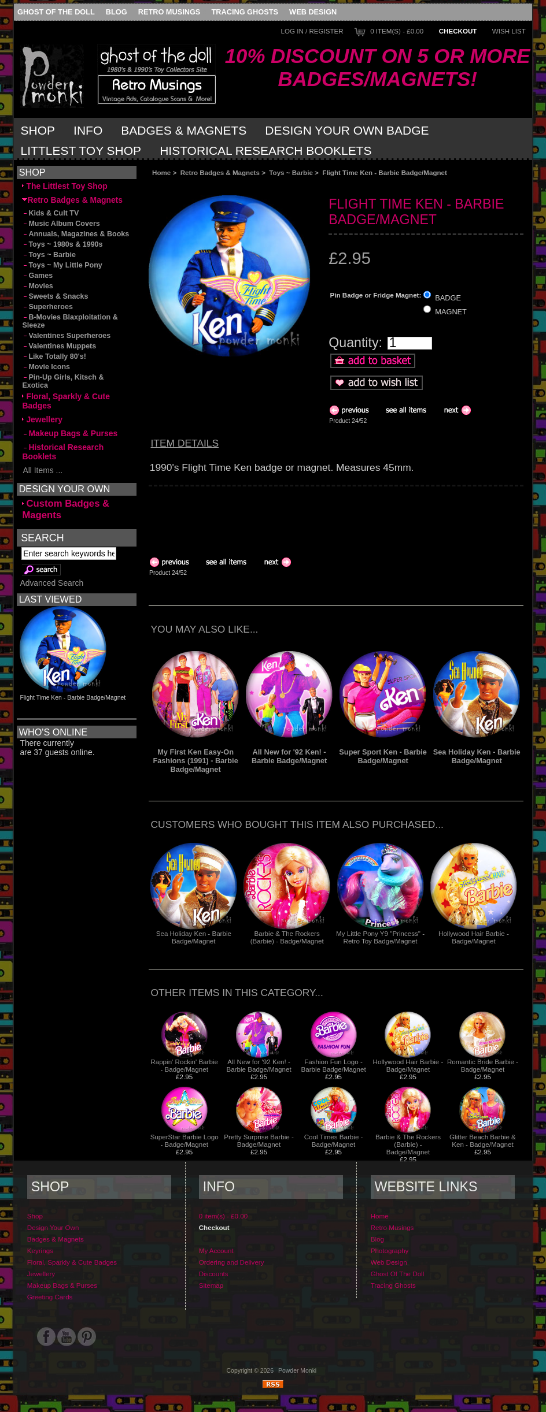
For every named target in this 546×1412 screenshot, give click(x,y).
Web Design (313, 12)
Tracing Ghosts (245, 12)
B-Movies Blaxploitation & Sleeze (69, 321)
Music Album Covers (60, 224)
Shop (38, 130)
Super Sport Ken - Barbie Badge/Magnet (383, 756)
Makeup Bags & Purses (69, 433)
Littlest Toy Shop (81, 150)
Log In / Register (312, 31)
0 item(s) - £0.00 (396, 31)
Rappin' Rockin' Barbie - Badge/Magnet (184, 1065)
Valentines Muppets (59, 346)
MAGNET (451, 311)
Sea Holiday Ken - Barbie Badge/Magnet (477, 756)
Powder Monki (297, 1371)
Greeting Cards (50, 1296)
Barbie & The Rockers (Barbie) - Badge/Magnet (287, 937)
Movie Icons (46, 367)
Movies (37, 286)
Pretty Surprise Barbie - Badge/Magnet (259, 1140)
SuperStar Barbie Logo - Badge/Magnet (184, 1140)
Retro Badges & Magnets (220, 172)
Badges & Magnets (183, 130)
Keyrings (40, 1250)
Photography (390, 1250)
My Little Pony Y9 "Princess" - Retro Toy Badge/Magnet (380, 937)
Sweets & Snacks (55, 296)
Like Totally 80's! (54, 356)
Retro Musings (169, 12)
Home (161, 172)
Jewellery (42, 419)
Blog (116, 12)
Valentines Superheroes (66, 336)
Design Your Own (53, 1227)
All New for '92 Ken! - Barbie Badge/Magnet (289, 756)
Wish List (509, 31)
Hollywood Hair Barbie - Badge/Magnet (473, 937)
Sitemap (211, 1285)
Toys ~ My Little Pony (62, 265)
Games (37, 276)
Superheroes (47, 307)
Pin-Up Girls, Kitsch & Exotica (63, 381)
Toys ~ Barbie (291, 172)
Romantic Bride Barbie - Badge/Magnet (482, 1065)
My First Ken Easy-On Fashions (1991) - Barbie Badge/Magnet (195, 761)
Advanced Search (51, 583)
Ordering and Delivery (231, 1262)
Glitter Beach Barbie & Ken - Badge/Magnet (482, 1140)
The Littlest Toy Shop (64, 186)
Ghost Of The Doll (56, 12)
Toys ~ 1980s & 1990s (62, 244)
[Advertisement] (278, 185)
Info (87, 130)
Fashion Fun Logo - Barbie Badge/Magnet (333, 1065)
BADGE (448, 297)
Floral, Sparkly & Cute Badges (66, 401)
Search (42, 537)
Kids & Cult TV (50, 213)
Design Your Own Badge (347, 130)
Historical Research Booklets (265, 150)
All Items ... (42, 470)
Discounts (213, 1273)
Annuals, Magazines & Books (75, 234)
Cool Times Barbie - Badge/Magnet (333, 1140)
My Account (216, 1250)
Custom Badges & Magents (65, 509)
